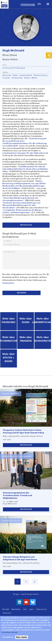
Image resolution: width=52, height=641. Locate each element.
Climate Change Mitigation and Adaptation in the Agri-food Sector (20, 558)
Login (31, 609)
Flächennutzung (40, 75)
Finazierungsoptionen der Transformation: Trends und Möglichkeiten (17, 495)
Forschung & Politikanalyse (13, 68)
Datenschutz (8, 283)
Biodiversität (17, 78)
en (39, 4)
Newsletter (16, 609)
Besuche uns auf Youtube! (26, 602)
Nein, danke (21, 637)
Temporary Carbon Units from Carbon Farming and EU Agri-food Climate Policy (23, 431)
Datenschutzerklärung (9, 632)
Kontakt (5, 609)
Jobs (24, 609)
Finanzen (6, 78)
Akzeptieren (8, 637)
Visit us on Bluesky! (33, 602)
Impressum (6, 613)
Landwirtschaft (25, 75)
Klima (15, 75)
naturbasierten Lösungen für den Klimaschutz (23, 153)
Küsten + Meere (30, 78)
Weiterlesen (26, 445)
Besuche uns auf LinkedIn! (19, 602)
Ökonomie (6, 75)
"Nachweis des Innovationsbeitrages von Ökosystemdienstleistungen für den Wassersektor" (21, 205)
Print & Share (49, 55)
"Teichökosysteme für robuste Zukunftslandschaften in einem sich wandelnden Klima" (25, 169)
